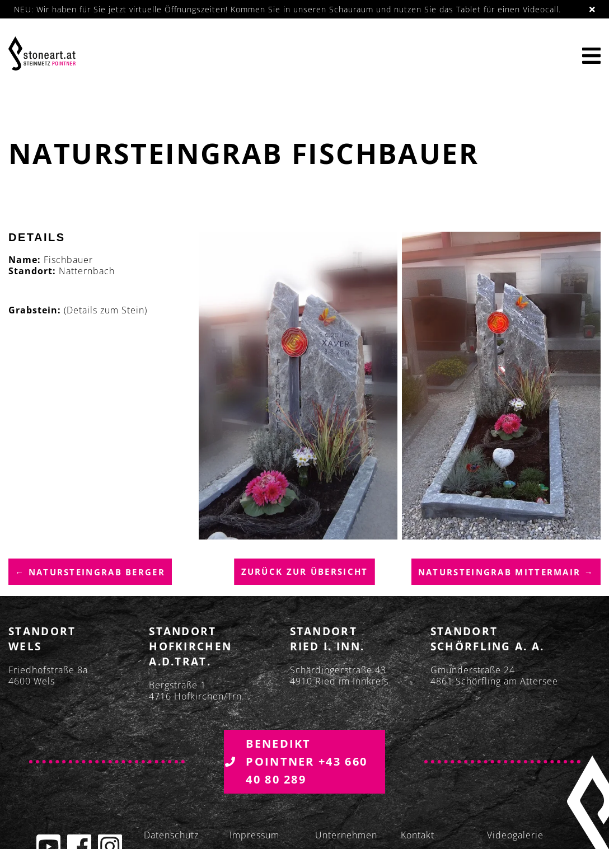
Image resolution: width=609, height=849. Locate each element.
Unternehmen (346, 835)
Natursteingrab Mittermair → (506, 572)
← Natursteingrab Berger (90, 572)
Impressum (254, 835)
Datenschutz (171, 835)
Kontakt (417, 835)
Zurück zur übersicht (304, 572)
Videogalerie (515, 835)
